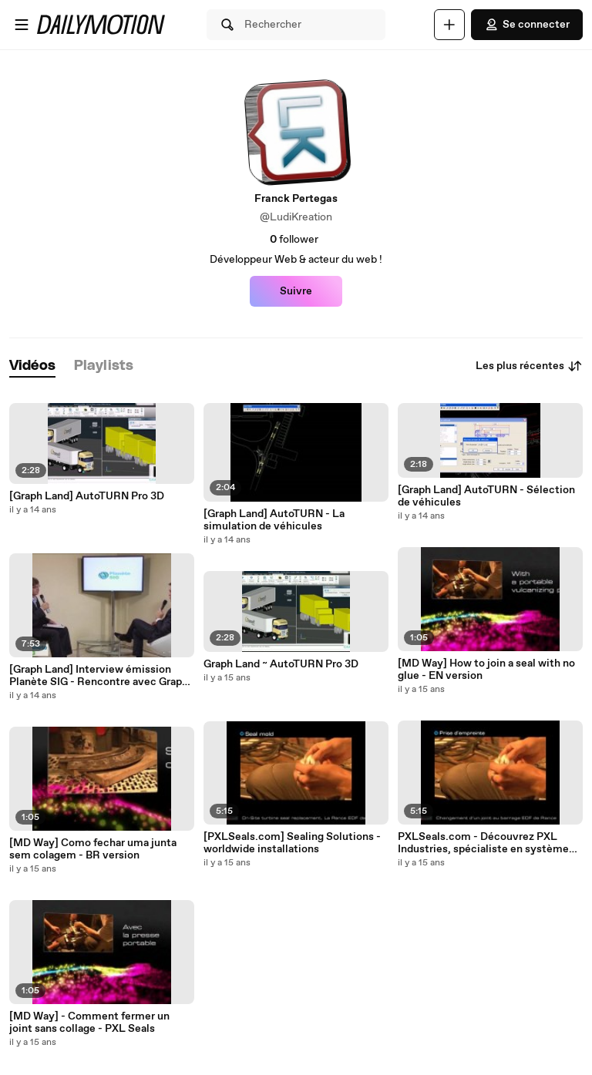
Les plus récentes (529, 366)
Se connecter (527, 24)
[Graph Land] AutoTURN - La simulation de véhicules (274, 520)
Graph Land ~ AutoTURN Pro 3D (281, 664)
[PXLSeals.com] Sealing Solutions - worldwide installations (292, 843)
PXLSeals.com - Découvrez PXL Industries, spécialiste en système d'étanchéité (483, 843)
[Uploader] (449, 24)
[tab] (32, 366)
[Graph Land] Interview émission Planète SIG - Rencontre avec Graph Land (98, 675)
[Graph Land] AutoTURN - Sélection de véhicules (486, 496)
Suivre (296, 291)
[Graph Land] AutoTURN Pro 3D (86, 496)
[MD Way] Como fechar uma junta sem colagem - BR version (93, 849)
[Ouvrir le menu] (21, 24)
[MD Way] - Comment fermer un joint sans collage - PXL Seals (89, 1022)
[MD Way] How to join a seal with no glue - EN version (486, 669)
